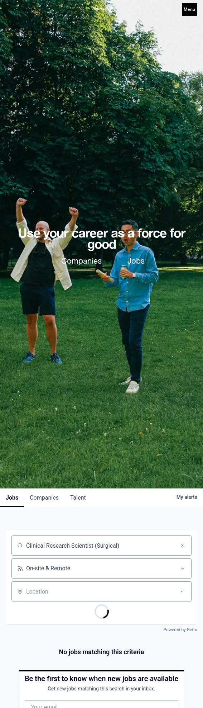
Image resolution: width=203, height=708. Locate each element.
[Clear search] (182, 545)
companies (44, 497)
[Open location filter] (182, 591)
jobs (12, 497)
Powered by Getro (180, 629)
